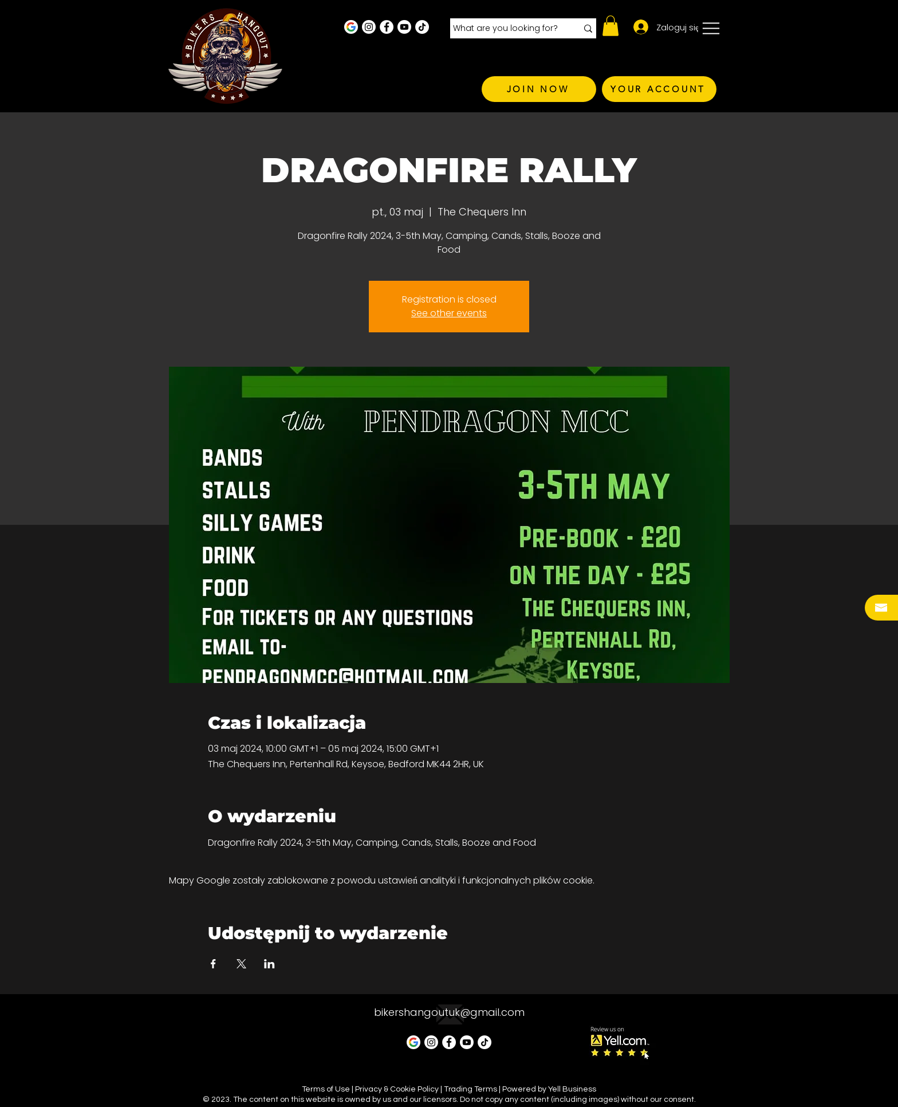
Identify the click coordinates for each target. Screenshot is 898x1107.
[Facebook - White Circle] (386, 27)
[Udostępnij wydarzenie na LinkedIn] (269, 963)
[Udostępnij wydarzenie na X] (241, 963)
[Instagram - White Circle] (369, 27)
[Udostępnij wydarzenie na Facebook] (213, 963)
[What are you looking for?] (506, 28)
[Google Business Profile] (351, 27)
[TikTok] (422, 27)
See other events (449, 313)
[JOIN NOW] (539, 89)
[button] (610, 25)
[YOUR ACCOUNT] (659, 89)
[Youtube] (404, 27)
